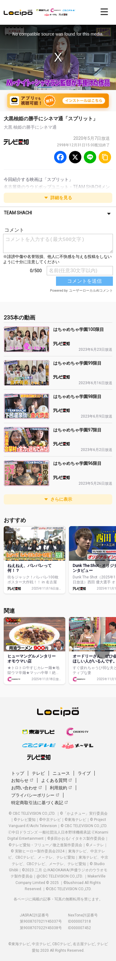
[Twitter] (75, 157)
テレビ (38, 773)
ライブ (84, 773)
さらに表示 (58, 499)
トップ (17, 773)
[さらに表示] (108, 213)
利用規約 (61, 787)
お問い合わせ (26, 787)
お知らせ (22, 780)
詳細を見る (58, 197)
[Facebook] (60, 157)
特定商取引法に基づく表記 (39, 802)
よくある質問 (56, 780)
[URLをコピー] (105, 157)
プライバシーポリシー (35, 795)
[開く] (104, 11)
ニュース (61, 773)
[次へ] (102, 560)
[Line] (90, 157)
